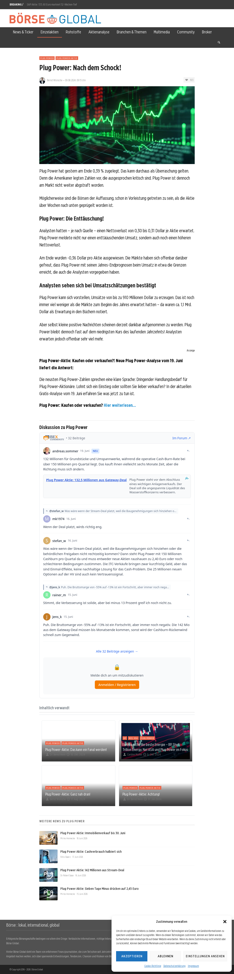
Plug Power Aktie (66, 58)
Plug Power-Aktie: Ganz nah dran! (67, 794)
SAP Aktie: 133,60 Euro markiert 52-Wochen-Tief (52, 4)
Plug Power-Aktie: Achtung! (141, 794)
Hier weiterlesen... (120, 405)
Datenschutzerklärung (174, 966)
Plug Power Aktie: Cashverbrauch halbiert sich (91, 852)
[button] (225, 921)
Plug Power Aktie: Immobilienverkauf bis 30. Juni (92, 833)
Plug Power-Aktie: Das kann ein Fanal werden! (76, 749)
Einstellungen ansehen (205, 956)
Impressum (193, 966)
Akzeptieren (131, 956)
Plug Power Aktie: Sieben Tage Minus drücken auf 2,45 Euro (99, 889)
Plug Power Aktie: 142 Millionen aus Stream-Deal (92, 870)
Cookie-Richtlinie (152, 966)
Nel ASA (133, 738)
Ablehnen (165, 956)
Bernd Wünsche (54, 80)
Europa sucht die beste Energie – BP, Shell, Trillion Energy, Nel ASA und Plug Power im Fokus (155, 747)
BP (124, 738)
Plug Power (47, 58)
